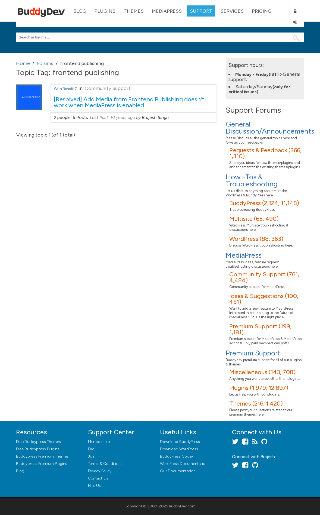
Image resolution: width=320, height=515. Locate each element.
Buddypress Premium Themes (42, 456)
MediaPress (167, 11)
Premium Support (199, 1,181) (260, 329)
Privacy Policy (99, 471)
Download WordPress (179, 449)
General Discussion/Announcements (270, 127)
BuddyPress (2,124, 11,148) (264, 203)
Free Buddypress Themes (38, 441)
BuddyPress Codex (176, 456)
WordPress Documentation (184, 463)
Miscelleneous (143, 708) (262, 372)
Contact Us (98, 478)
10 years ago (122, 117)
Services (232, 11)
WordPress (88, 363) (256, 238)
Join (91, 456)
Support (201, 11)
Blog (79, 11)
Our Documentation (178, 471)
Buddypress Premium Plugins (41, 463)
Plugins (105, 11)
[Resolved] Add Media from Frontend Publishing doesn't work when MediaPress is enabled (129, 102)
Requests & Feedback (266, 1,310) (265, 153)
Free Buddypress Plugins (37, 449)
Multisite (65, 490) (254, 218)
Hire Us (94, 485)
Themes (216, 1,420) (256, 403)
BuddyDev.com (182, 506)
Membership (99, 441)
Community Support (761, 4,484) (264, 277)
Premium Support (253, 353)
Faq (91, 449)
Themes (134, 11)
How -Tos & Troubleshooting (252, 180)
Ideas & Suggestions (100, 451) (263, 299)
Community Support (108, 88)
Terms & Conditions (105, 463)
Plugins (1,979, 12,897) (258, 387)
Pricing (262, 11)
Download (180, 441)
